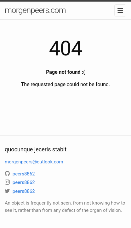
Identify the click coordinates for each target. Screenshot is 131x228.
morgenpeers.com (35, 10)
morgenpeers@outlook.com (34, 162)
